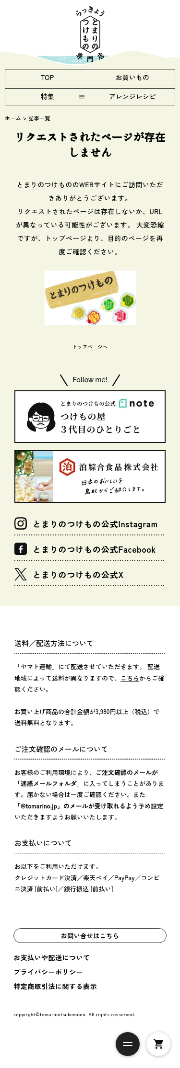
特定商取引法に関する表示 (55, 986)
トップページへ (90, 346)
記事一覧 (39, 118)
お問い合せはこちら (90, 935)
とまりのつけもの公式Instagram (86, 523)
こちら (129, 677)
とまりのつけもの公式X (69, 574)
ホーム (13, 118)
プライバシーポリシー (48, 972)
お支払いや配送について (51, 957)
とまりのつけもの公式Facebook (85, 549)
